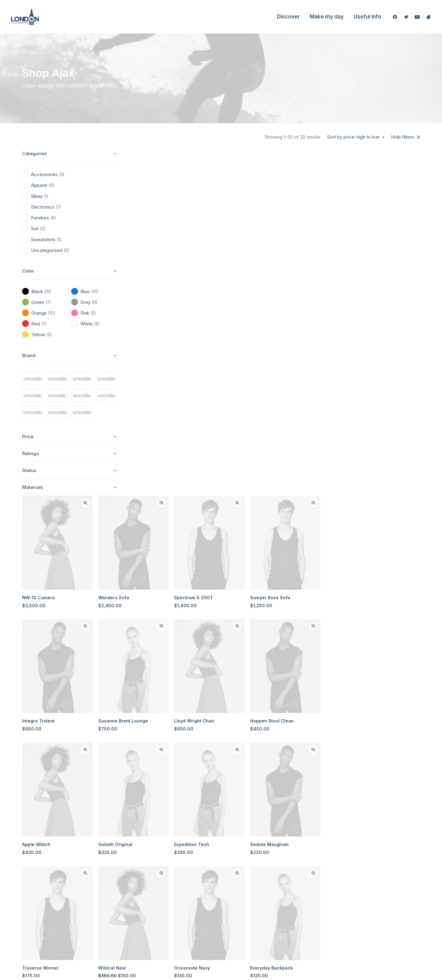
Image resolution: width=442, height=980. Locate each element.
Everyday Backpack (375, 599)
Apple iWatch (153, 482)
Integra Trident (155, 364)
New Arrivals (205, 886)
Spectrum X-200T (301, 246)
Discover (288, 17)
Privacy (319, 886)
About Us (261, 843)
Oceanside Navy (300, 599)
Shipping (321, 854)
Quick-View (198, 158)
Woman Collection (210, 854)
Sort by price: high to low (353, 137)
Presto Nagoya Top (375, 717)
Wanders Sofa (226, 246)
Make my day (327, 17)
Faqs (317, 843)
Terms (318, 876)
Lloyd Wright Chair (302, 364)
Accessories (204, 876)
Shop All (200, 843)
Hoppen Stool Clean (375, 364)
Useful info (367, 17)
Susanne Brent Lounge (235, 364)
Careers (260, 886)
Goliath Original (228, 482)
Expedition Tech (299, 482)
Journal (259, 876)
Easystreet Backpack (161, 717)
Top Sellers (204, 919)
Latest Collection (209, 897)
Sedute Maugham (373, 482)
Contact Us (263, 897)
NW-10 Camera (155, 246)
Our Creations (266, 854)
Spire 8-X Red (226, 717)
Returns (319, 865)
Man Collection (207, 865)
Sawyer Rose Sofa (374, 246)
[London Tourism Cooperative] (25, 16)
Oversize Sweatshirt (304, 717)
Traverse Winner (157, 599)
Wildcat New (224, 599)
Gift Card (201, 908)
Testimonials (264, 865)
